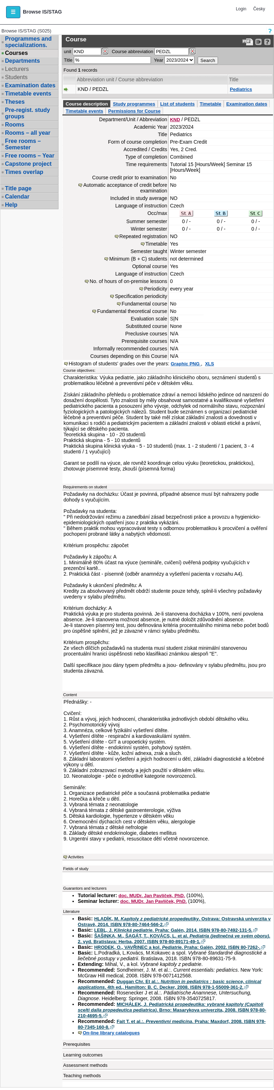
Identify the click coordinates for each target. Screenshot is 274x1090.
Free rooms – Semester (23, 144)
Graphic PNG (186, 363)
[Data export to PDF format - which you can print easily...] (247, 42)
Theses (15, 102)
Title (68, 60)
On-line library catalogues (111, 1032)
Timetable (210, 104)
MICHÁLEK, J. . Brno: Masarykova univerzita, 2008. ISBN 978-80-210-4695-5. (172, 1010)
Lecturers (17, 69)
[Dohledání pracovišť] (105, 51)
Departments (22, 61)
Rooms (14, 125)
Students (16, 77)
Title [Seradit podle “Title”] (233, 79)
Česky (259, 8)
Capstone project (28, 164)
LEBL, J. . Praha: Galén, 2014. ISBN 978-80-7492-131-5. (173, 930)
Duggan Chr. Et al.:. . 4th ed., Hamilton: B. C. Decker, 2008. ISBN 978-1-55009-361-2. (169, 984)
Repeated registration (143, 236)
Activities (75, 857)
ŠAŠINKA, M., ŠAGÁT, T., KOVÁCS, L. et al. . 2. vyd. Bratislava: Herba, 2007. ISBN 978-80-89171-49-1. (174, 938)
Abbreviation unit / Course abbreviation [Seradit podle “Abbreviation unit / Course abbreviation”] (120, 79)
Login (241, 8)
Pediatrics (241, 89)
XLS (209, 363)
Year (158, 60)
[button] (13, 12)
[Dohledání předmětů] (192, 51)
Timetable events (28, 94)
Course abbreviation (132, 51)
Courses (16, 53)
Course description (87, 104)
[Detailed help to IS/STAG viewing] (267, 42)
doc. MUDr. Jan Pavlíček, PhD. (151, 895)
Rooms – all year (27, 133)
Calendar (17, 197)
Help (11, 205)
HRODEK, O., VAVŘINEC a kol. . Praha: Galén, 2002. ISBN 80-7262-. (177, 947)
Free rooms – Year (29, 156)
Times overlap (24, 172)
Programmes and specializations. (28, 42)
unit (67, 51)
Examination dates (30, 85)
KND (175, 119)
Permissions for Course (134, 111)
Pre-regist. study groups (27, 113)
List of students (177, 104)
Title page (18, 188)
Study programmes (134, 104)
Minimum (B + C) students (138, 259)
